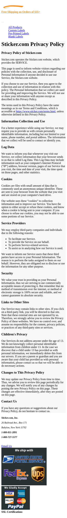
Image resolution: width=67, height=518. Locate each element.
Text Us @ (13, 442)
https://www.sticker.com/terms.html (35, 111)
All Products (15, 27)
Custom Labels (16, 30)
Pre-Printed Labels (18, 33)
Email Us (6, 446)
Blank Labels (15, 36)
